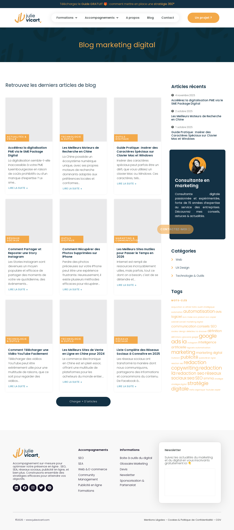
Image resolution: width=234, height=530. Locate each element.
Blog (150, 18)
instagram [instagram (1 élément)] (192, 342)
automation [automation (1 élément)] (177, 312)
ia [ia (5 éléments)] (184, 341)
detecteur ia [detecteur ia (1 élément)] (192, 331)
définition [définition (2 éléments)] (214, 331)
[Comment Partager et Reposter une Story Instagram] (28, 221)
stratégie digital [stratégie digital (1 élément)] (179, 384)
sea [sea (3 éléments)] (191, 378)
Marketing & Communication (128, 239)
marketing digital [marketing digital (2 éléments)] (209, 352)
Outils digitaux (122, 137)
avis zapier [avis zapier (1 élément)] (210, 317)
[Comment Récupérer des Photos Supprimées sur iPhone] (83, 221)
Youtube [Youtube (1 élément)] (210, 389)
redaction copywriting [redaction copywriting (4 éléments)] (188, 365)
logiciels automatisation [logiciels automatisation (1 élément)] (198, 347)
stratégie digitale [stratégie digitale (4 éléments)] (189, 386)
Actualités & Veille (16, 137)
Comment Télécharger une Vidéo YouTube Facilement (28, 352)
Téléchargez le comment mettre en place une (117, 4)
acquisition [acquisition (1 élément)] (176, 307)
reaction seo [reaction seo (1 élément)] (177, 363)
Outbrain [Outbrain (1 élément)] (175, 358)
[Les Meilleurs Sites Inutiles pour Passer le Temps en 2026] (137, 221)
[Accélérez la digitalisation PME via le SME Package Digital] (28, 120)
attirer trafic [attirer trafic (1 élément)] (191, 307)
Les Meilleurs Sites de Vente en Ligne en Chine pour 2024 (83, 352)
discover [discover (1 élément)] (203, 331)
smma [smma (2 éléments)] (208, 378)
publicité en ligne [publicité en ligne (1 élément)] (207, 358)
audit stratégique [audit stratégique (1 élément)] (206, 307)
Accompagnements (101, 18)
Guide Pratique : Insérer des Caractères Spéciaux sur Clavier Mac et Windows (137, 151)
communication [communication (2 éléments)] (183, 326)
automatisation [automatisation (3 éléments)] (199, 311)
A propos (132, 18)
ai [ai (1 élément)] (184, 307)
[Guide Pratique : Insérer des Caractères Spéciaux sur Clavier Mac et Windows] (137, 120)
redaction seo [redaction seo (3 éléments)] (190, 373)
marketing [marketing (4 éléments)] (183, 352)
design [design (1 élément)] (182, 331)
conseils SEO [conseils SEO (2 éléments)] (207, 326)
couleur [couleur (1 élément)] (174, 331)
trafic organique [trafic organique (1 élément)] (197, 389)
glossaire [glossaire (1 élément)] (186, 337)
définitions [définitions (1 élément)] (176, 337)
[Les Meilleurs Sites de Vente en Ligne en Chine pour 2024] (83, 322)
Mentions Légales (154, 519)
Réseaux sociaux (13, 239)
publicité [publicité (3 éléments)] (189, 357)
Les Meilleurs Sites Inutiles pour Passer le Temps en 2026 (136, 253)
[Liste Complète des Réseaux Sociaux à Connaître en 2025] (137, 322)
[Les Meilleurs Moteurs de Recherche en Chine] (83, 120)
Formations (66, 18)
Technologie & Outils (71, 137)
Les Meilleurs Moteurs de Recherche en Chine (80, 150)
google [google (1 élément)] (195, 337)
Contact (167, 18)
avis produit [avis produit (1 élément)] (199, 317)
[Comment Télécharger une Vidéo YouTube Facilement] (28, 322)
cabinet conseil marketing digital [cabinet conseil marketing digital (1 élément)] (187, 321)
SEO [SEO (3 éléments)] (199, 378)
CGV (218, 519)
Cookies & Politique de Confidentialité (190, 519)
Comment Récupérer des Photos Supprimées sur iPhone (81, 253)
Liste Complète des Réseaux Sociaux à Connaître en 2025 (138, 352)
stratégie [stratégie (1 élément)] (218, 378)
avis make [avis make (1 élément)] (188, 317)
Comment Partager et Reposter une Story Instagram (24, 253)
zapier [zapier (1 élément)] (217, 389)
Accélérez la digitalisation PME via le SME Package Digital (27, 151)
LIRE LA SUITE (18, 188)
